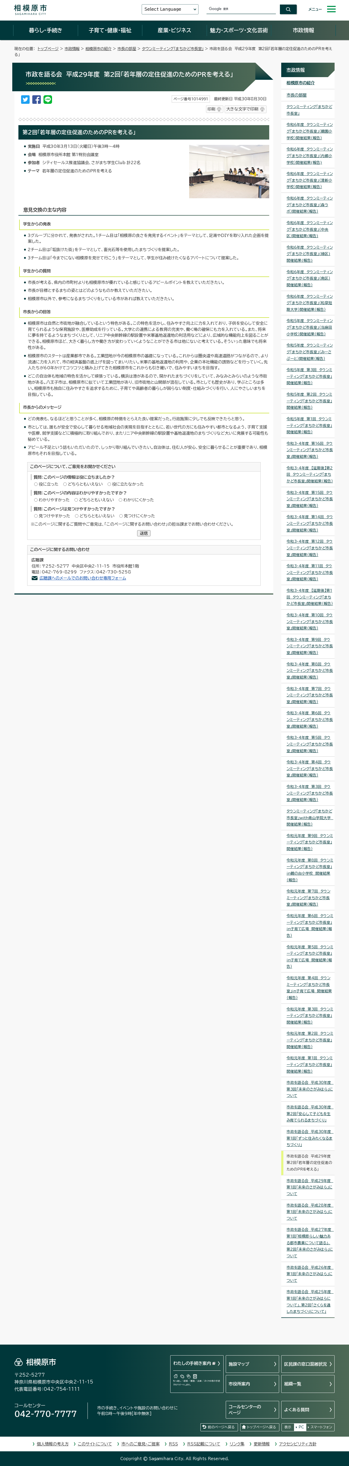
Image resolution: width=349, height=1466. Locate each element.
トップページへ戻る (261, 1427)
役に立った (48, 484)
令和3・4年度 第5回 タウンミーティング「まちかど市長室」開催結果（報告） (310, 744)
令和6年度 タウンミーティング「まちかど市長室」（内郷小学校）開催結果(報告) (310, 155)
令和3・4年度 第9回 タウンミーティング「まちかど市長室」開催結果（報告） (310, 646)
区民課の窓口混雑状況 (305, 1364)
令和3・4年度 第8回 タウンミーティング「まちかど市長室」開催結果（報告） (310, 670)
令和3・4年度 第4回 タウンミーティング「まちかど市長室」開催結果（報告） (310, 768)
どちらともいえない (85, 484)
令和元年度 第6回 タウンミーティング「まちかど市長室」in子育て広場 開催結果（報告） (310, 925)
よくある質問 (296, 1410)
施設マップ (239, 1364)
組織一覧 (292, 1384)
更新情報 (262, 1444)
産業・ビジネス (174, 30)
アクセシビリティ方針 (297, 1444)
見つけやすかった (54, 516)
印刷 (211, 109)
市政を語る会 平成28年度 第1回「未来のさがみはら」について (310, 1211)
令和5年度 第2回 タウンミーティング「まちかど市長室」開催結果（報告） (309, 401)
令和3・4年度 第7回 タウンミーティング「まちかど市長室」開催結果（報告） (310, 695)
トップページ (48, 49)
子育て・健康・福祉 (110, 30)
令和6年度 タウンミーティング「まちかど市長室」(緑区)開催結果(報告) (310, 253)
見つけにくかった (139, 516)
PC (301, 1427)
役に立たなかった (128, 484)
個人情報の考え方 (53, 1444)
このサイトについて (95, 1444)
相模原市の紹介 (98, 49)
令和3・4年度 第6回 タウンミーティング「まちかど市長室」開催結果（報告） (310, 719)
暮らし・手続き (45, 30)
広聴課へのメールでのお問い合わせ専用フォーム (82, 578)
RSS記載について (203, 1444)
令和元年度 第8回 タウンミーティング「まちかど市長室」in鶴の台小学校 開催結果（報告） (310, 870)
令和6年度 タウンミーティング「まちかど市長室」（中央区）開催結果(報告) (310, 229)
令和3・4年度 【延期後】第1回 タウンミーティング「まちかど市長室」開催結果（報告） (310, 597)
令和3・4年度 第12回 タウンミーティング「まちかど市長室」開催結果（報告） (310, 548)
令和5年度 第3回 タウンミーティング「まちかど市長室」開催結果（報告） (309, 376)
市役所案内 (239, 1384)
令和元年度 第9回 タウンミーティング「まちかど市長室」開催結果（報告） (310, 842)
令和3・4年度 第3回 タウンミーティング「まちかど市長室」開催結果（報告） (310, 793)
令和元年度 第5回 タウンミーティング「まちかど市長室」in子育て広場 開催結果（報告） (310, 957)
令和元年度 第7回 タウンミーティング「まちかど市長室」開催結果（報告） (308, 897)
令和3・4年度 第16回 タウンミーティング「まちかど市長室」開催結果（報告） (310, 450)
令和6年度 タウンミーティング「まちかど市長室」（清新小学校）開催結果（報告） (310, 180)
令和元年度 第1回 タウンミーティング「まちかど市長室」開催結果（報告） (310, 1064)
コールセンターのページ (245, 1410)
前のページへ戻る (221, 1427)
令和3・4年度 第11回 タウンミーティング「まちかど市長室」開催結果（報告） (310, 572)
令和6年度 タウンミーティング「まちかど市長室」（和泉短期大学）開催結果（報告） (310, 303)
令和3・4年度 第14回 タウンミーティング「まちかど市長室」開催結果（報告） (310, 523)
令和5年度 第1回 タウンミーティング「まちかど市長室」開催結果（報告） (309, 425)
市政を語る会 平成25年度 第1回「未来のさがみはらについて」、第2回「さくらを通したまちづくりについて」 (310, 1301)
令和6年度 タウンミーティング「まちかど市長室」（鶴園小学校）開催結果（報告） (310, 131)
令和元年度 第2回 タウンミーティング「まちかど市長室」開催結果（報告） (310, 1040)
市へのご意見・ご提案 (140, 1444)
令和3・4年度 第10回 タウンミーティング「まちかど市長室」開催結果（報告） (310, 621)
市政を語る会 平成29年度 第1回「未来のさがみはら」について (310, 1187)
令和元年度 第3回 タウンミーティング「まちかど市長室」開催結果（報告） (310, 1015)
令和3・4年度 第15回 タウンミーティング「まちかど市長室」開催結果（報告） (310, 499)
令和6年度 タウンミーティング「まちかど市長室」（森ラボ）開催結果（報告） (310, 204)
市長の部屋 (126, 49)
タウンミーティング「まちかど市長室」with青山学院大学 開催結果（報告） (310, 817)
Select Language (162, 9)
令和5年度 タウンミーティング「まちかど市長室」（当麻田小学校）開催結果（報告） (310, 327)
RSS (173, 1444)
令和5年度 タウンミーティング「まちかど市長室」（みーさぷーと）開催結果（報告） (310, 351)
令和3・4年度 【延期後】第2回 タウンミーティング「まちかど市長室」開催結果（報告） (310, 474)
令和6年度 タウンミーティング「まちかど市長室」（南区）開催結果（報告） (310, 278)
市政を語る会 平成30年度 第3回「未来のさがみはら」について (310, 1089)
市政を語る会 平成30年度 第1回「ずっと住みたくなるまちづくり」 (310, 1138)
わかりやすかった (54, 500)
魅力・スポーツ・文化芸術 (239, 30)
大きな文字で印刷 (242, 109)
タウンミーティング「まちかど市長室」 (173, 49)
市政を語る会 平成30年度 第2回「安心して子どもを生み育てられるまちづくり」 (310, 1113)
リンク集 (237, 1444)
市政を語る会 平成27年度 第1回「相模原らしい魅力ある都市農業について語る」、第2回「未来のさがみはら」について (310, 1243)
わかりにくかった (138, 500)
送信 (144, 533)
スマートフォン (321, 1427)
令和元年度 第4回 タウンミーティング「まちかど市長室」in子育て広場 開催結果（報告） (309, 988)
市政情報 (303, 30)
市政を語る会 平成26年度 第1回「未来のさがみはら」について (310, 1274)
